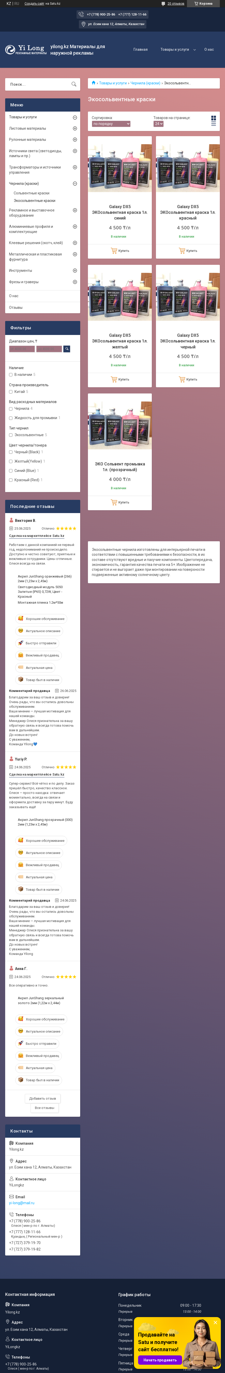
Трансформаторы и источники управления (35, 169)
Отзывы (15, 307)
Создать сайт (34, 3)
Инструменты (20, 270)
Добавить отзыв (42, 1098)
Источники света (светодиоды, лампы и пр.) (35, 153)
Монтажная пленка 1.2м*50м (40, 602)
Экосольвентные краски (34, 201)
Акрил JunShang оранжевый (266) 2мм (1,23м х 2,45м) (45, 578)
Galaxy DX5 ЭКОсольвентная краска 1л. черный (188, 341)
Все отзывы (44, 1108)
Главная (140, 49)
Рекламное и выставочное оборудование (32, 212)
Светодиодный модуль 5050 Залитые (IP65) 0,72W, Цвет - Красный (40, 591)
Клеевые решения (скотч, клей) (36, 243)
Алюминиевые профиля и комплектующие (31, 229)
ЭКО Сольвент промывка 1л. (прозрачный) (120, 467)
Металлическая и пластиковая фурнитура (35, 256)
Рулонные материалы (27, 139)
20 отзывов (176, 3)
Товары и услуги (175, 49)
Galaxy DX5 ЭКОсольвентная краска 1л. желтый (120, 341)
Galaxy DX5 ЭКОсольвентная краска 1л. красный (188, 212)
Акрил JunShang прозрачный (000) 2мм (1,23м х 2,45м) (45, 822)
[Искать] (74, 84)
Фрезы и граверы (24, 282)
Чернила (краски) (145, 83)
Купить (123, 251)
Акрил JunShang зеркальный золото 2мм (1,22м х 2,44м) (41, 1000)
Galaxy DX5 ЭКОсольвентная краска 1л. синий (120, 212)
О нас (209, 49)
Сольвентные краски (31, 193)
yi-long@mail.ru (21, 1203)
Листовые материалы (27, 128)
